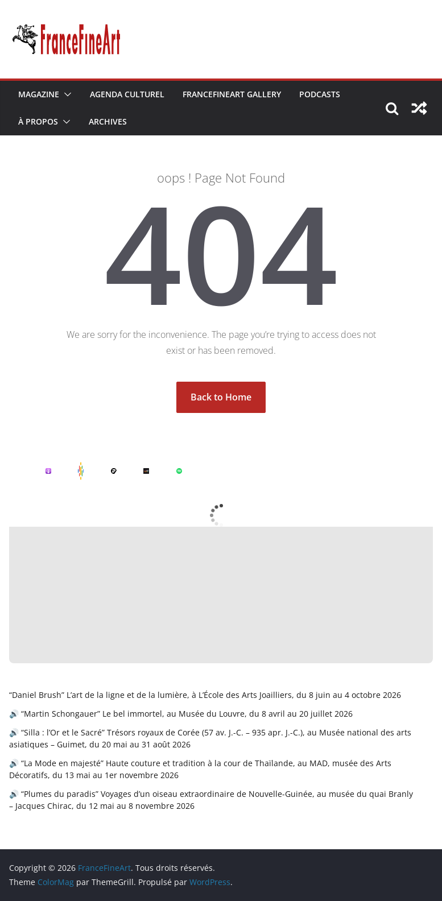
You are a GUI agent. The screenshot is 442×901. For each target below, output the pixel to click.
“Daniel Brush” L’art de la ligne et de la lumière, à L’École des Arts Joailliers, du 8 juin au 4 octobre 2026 (205, 694)
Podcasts (319, 94)
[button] (65, 94)
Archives (108, 121)
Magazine (38, 94)
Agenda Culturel (127, 94)
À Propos (38, 121)
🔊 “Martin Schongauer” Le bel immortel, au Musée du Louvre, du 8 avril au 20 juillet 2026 (181, 713)
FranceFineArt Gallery (232, 94)
